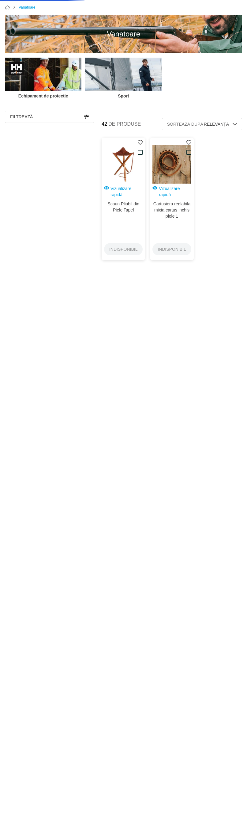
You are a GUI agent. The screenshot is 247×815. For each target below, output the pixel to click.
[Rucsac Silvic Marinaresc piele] (171, 456)
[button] (49, 143)
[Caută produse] (49, 11)
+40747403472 (229, 757)
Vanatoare (27, 30)
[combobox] (100, 11)
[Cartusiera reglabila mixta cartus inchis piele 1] (171, 217)
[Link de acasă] (7, 31)
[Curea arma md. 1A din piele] (171, 333)
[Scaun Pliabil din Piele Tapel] (123, 217)
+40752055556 (229, 764)
